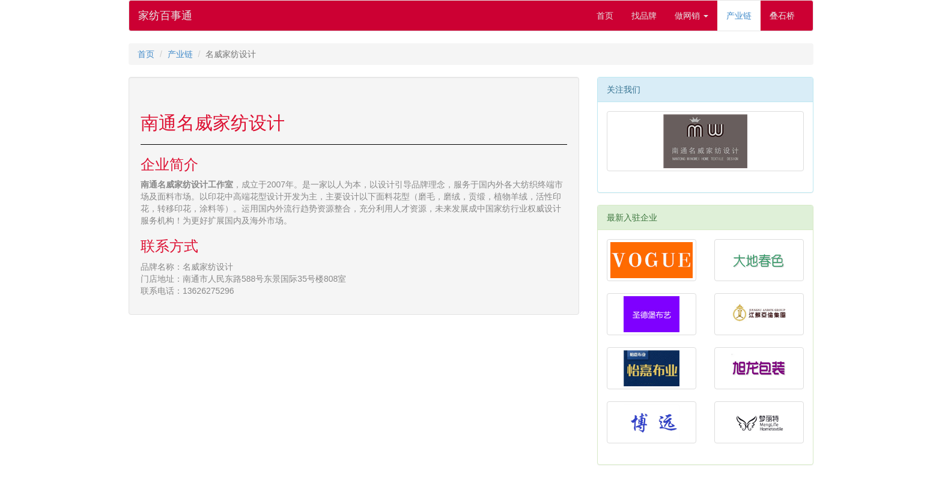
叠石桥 (782, 15)
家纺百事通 (165, 16)
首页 (605, 15)
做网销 (691, 15)
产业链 (739, 15)
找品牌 (644, 15)
